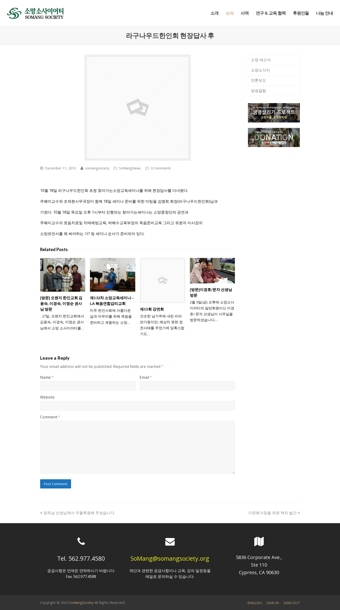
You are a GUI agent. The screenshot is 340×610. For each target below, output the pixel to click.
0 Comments (161, 168)
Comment (50, 417)
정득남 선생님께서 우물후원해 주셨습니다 (77, 512)
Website (47, 397)
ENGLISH (254, 602)
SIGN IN (273, 602)
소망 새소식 (261, 59)
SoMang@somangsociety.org (170, 558)
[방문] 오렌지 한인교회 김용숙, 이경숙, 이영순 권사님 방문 (61, 303)
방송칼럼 (258, 90)
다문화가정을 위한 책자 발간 (274, 512)
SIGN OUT (292, 602)
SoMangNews (130, 168)
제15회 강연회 (152, 309)
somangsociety (97, 168)
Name (46, 377)
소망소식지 (260, 70)
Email (145, 377)
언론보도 (258, 80)
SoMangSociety (81, 602)
